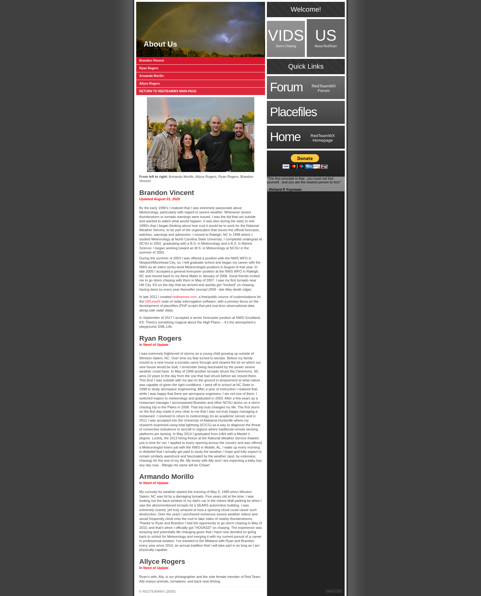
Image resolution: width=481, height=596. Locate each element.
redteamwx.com (184, 297)
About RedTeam (326, 37)
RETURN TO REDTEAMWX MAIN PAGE (168, 91)
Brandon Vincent (151, 60)
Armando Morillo (151, 76)
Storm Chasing (286, 37)
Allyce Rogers (149, 83)
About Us (160, 44)
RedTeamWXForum (303, 87)
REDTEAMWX (153, 591)
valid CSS (333, 591)
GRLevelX (153, 301)
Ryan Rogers (148, 68)
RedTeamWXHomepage (302, 137)
